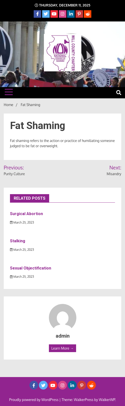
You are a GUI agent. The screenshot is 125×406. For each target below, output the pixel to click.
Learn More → (62, 348)
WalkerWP (107, 400)
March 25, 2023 (22, 222)
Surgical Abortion (26, 213)
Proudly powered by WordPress (34, 400)
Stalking (17, 241)
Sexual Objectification (30, 268)
